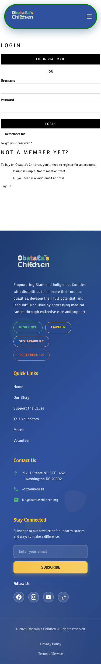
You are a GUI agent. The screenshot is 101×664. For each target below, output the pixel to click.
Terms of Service (50, 654)
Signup (6, 186)
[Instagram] (33, 597)
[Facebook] (18, 597)
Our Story (21, 397)
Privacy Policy (50, 644)
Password (7, 100)
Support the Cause (28, 408)
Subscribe (50, 567)
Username (8, 80)
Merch (18, 430)
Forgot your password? (16, 143)
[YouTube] (48, 597)
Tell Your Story (26, 419)
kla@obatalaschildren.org (40, 500)
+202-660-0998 (33, 489)
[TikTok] (63, 597)
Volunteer (21, 440)
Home (18, 387)
